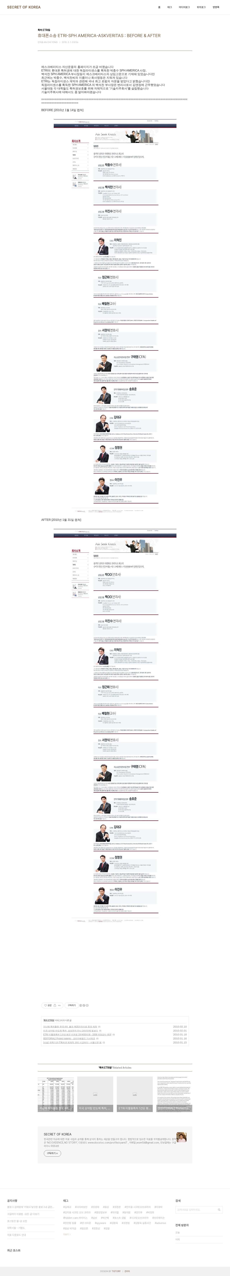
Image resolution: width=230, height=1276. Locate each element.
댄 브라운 (86, 1223)
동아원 (127, 1212)
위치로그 (201, 7)
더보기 (66, 1234)
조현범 (126, 1223)
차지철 (115, 1212)
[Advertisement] (115, 962)
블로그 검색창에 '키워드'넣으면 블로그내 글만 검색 (31, 1207)
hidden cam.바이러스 (76, 1217)
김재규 (68, 1207)
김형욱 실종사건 (143, 1223)
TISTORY (116, 1271)
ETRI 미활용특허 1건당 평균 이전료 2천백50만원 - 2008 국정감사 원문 (77, 1034)
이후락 (159, 1207)
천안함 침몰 (70, 1223)
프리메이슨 (159, 1217)
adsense (161, 1223)
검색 (219, 1209)
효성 (107, 1207)
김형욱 (114, 1223)
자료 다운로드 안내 (16, 1235)
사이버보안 (82, 1207)
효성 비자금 (70, 1228)
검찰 (107, 1228)
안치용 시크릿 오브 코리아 (78, 1212)
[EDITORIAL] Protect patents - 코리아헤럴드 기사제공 (69, 1038)
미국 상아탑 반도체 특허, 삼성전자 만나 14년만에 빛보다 (70, 1030)
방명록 (216, 7)
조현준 (117, 1207)
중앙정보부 (101, 1212)
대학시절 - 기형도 (16, 1227)
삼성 (95, 1217)
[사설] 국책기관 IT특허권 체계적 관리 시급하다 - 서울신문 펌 (72, 1042)
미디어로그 (184, 7)
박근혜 (105, 1217)
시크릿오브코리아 (139, 1217)
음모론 (85, 1228)
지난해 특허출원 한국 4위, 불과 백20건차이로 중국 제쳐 (70, 1026)
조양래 (96, 1207)
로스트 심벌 (120, 1217)
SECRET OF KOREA (24, 7)
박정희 (151, 1212)
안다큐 (139, 1212)
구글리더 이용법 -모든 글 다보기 (23, 1214)
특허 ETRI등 (48, 1020)
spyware (101, 1223)
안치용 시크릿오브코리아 (138, 1207)
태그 (169, 7)
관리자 (127, 1271)
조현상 (96, 1228)
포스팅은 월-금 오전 (17, 1221)
